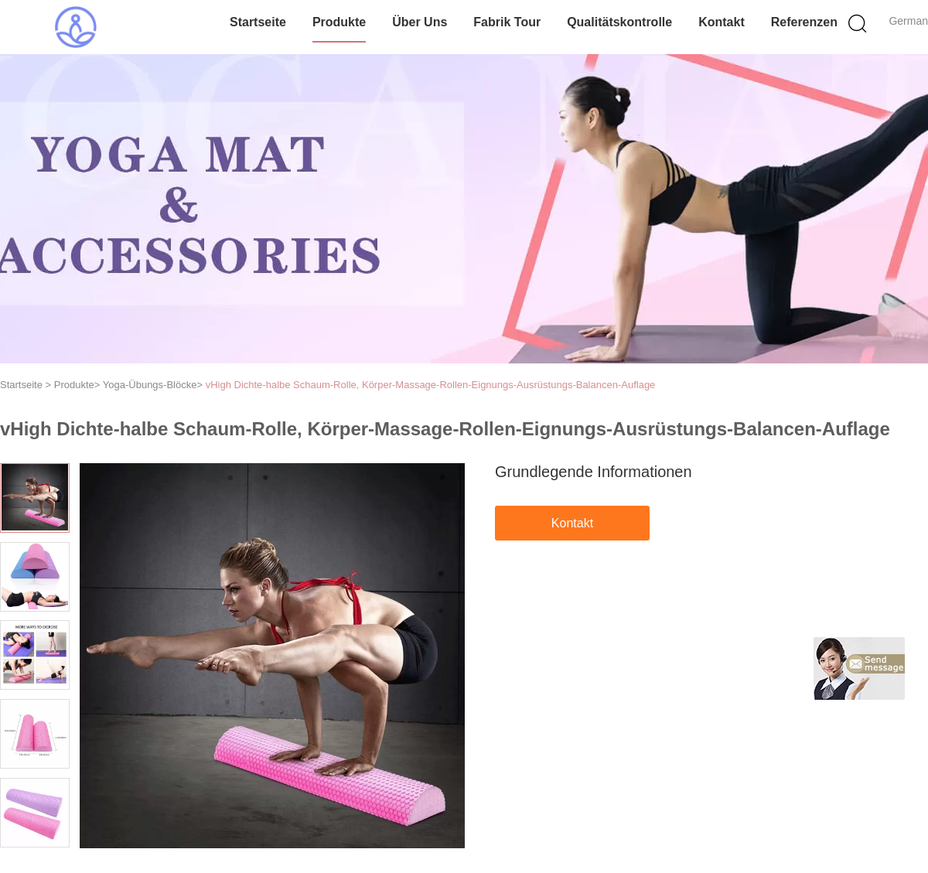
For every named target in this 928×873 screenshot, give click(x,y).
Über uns (419, 22)
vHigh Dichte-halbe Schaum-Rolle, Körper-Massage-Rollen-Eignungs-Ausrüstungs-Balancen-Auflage (431, 384)
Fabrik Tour (507, 22)
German (908, 21)
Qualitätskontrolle (619, 22)
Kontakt (721, 22)
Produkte (339, 22)
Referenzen (804, 22)
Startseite (258, 22)
